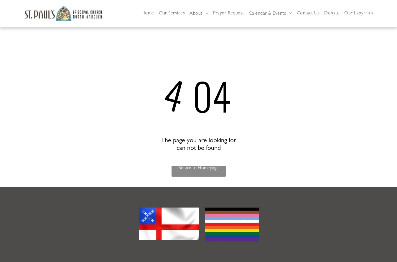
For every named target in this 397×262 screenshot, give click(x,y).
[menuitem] (148, 13)
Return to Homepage (198, 168)
